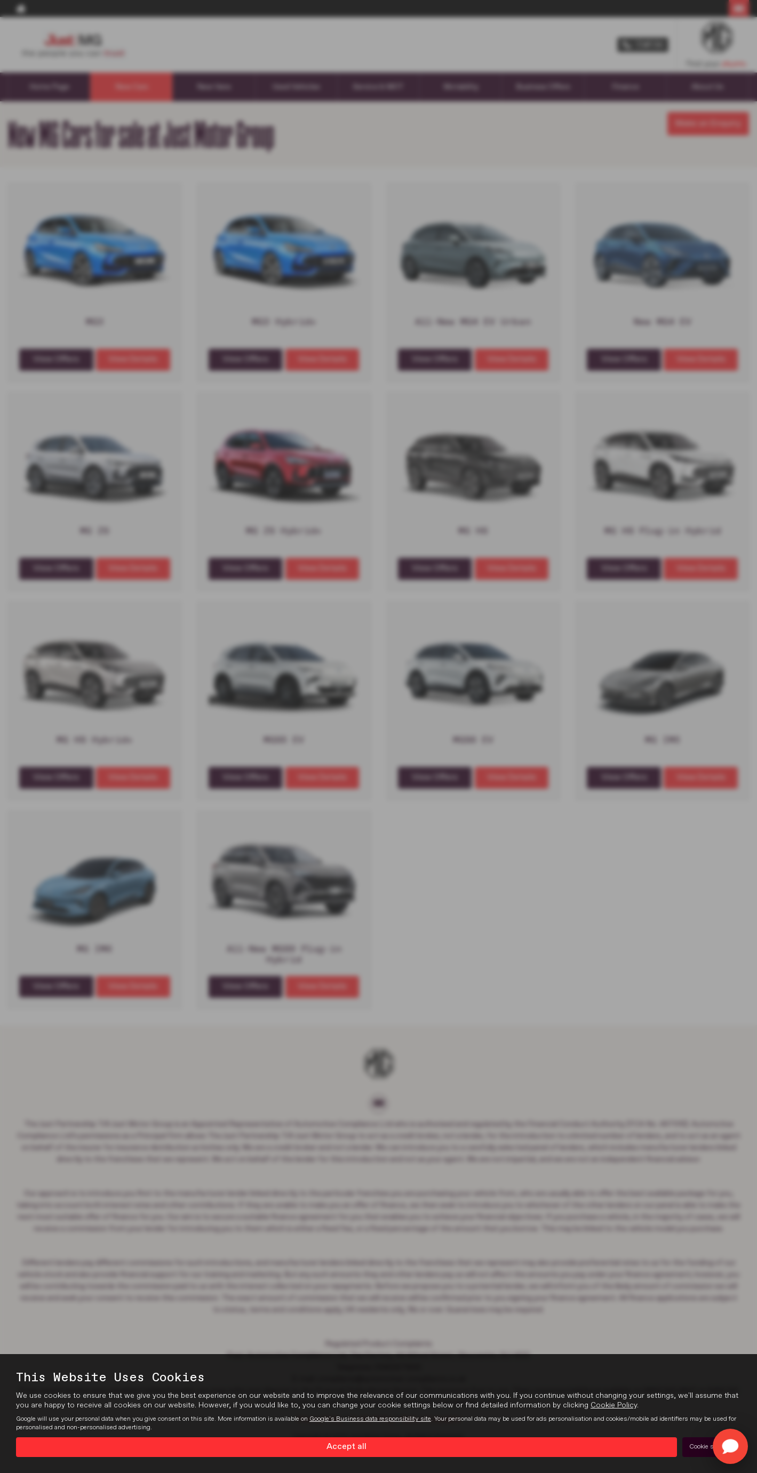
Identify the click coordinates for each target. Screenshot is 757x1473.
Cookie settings (711, 1447)
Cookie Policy (614, 1405)
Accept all (346, 1447)
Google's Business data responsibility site (370, 1419)
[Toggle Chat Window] (730, 1446)
